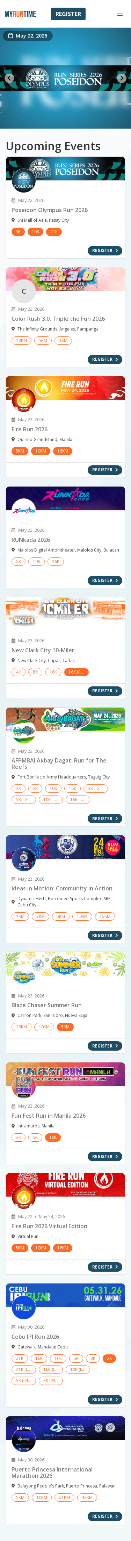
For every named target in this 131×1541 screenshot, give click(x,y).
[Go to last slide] (9, 78)
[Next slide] (121, 78)
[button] (120, 14)
